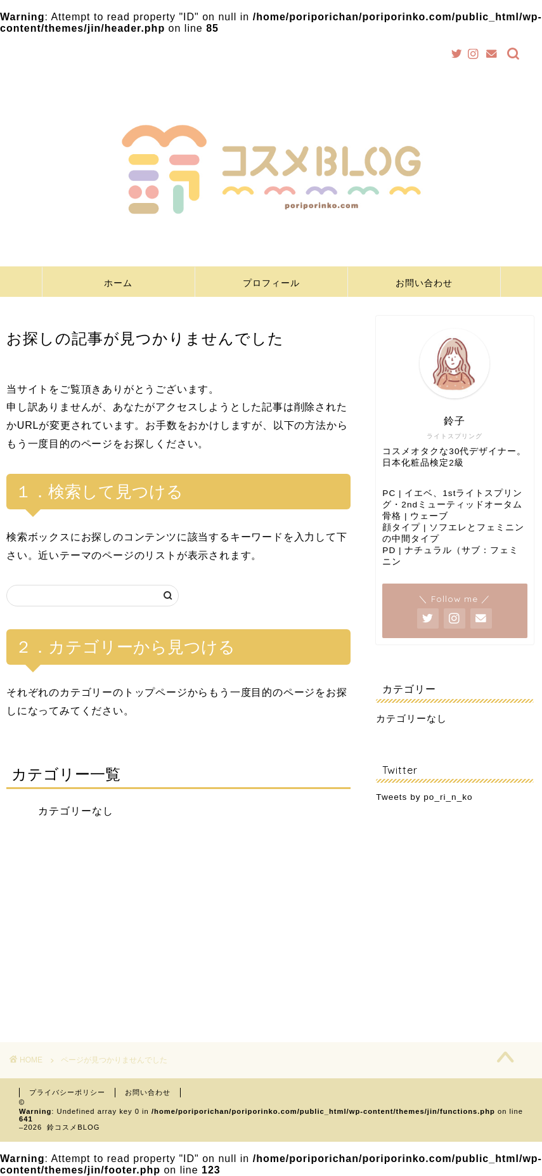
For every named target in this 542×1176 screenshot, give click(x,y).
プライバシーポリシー (67, 1092)
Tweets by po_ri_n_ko (424, 797)
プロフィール (271, 283)
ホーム (118, 283)
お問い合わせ (424, 283)
